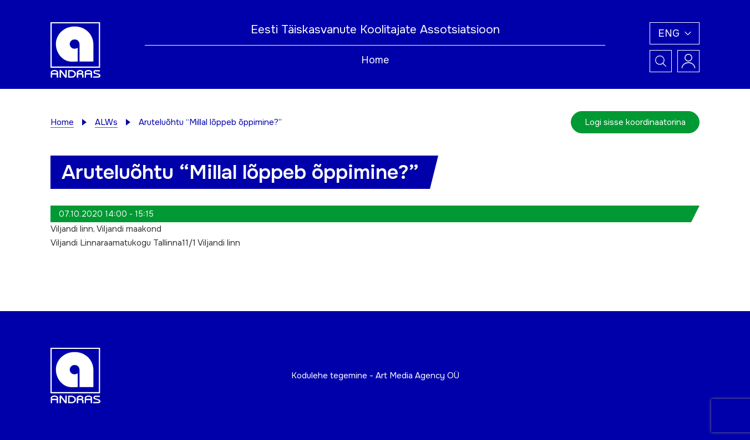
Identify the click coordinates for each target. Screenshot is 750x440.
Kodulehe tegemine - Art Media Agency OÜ (375, 375)
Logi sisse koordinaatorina (635, 122)
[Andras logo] (75, 49)
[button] (675, 33)
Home (375, 60)
